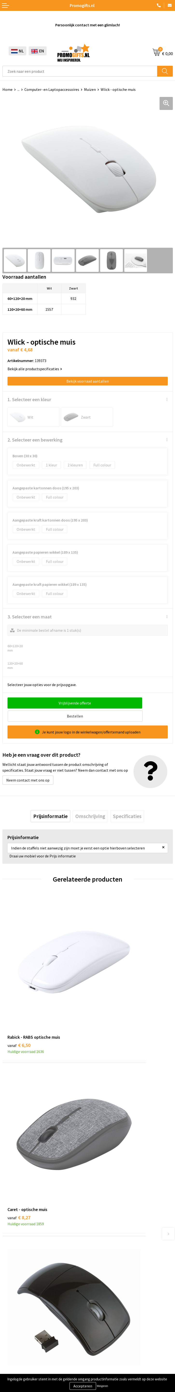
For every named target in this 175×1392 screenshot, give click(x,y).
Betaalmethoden (104, 1288)
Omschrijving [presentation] (90, 803)
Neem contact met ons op (27, 767)
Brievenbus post (15, 1288)
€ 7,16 (18, 1088)
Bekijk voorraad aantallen (87, 381)
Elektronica (12, 1295)
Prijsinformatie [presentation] (50, 803)
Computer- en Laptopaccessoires (51, 89)
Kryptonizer (12, 1310)
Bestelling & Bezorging (109, 1281)
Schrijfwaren (12, 1273)
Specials (9, 1318)
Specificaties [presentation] (127, 803)
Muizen (90, 89)
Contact (96, 1273)
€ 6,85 (104, 1088)
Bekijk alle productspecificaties (34, 368)
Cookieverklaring (16, 1349)
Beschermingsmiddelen (22, 1281)
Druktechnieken (103, 1192)
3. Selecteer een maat (29, 617)
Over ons (97, 1177)
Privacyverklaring (16, 1357)
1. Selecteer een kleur (29, 399)
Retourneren (100, 1295)
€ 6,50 (18, 974)
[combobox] (79, 71)
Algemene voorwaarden (22, 1342)
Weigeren (102, 1386)
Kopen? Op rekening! (107, 1185)
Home (7, 89)
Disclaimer (11, 1364)
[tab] (50, 803)
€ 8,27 (104, 974)
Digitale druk (13, 1303)
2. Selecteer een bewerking (35, 440)
